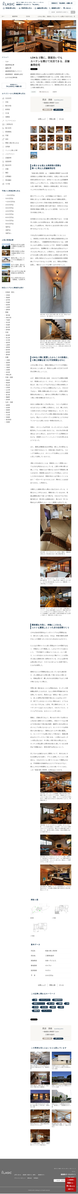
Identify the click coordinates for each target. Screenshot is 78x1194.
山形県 (8, 307)
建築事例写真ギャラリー (13, 71)
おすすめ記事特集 (11, 77)
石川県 (8, 340)
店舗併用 (6, 158)
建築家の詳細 (47, 110)
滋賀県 (8, 362)
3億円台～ (8, 233)
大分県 (8, 415)
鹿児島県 (8, 419)
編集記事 (8, 68)
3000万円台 (9, 208)
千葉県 (8, 320)
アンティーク (47, 1011)
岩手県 (8, 300)
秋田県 (8, 305)
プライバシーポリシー (20, 1178)
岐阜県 (8, 350)
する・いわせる (70, 1184)
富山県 (8, 337)
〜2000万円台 (10, 202)
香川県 (8, 395)
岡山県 (8, 385)
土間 (67, 1003)
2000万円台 (9, 205)
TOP (7, 62)
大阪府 (8, 367)
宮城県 (8, 302)
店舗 (5, 169)
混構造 (6, 117)
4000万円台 (9, 211)
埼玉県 (8, 322)
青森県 (8, 297)
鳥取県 (8, 380)
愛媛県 (8, 397)
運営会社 (29, 1178)
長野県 (8, 347)
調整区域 (36, 1011)
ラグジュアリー (45, 1000)
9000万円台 (9, 224)
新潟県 (8, 335)
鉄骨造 (6, 109)
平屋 (5, 135)
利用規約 (36, 1178)
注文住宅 (28, 17)
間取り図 (52, 119)
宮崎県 (8, 417)
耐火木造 (6, 105)
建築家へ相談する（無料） (29, 1175)
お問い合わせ (58, 110)
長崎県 (8, 410)
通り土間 (51, 1003)
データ (61, 119)
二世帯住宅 (7, 124)
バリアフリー (8, 154)
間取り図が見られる (10, 143)
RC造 (5, 113)
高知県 (8, 399)
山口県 (8, 390)
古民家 (6, 146)
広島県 (8, 387)
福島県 (8, 309)
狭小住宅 (6, 128)
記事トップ (42, 119)
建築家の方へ (41, 1175)
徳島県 (8, 392)
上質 (35, 1000)
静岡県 (8, 352)
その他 (6, 184)
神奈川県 (8, 317)
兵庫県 (8, 370)
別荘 (5, 139)
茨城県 (8, 325)
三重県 (8, 360)
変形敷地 (6, 131)
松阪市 (53, 1007)
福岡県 (8, 405)
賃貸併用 (6, 161)
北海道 (8, 295)
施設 (5, 172)
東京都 (8, 315)
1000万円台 (9, 198)
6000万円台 (9, 217)
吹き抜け (44, 1007)
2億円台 (8, 230)
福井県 (8, 342)
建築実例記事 (15, 17)
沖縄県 (8, 422)
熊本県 (8, 412)
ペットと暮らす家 (9, 150)
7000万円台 (9, 221)
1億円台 (7, 227)
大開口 (61, 1007)
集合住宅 (6, 165)
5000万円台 (9, 214)
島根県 (8, 382)
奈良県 (8, 372)
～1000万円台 (10, 195)
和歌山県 (8, 374)
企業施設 (6, 176)
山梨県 (8, 345)
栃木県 (8, 327)
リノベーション (9, 120)
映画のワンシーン (39, 1003)
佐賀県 (8, 407)
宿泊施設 (6, 180)
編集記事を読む (41, 8)
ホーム (3, 17)
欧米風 (36, 1007)
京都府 (8, 365)
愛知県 (8, 354)
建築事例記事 (9, 65)
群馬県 (8, 329)
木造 (5, 102)
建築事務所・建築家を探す (14, 74)
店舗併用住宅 (58, 1000)
